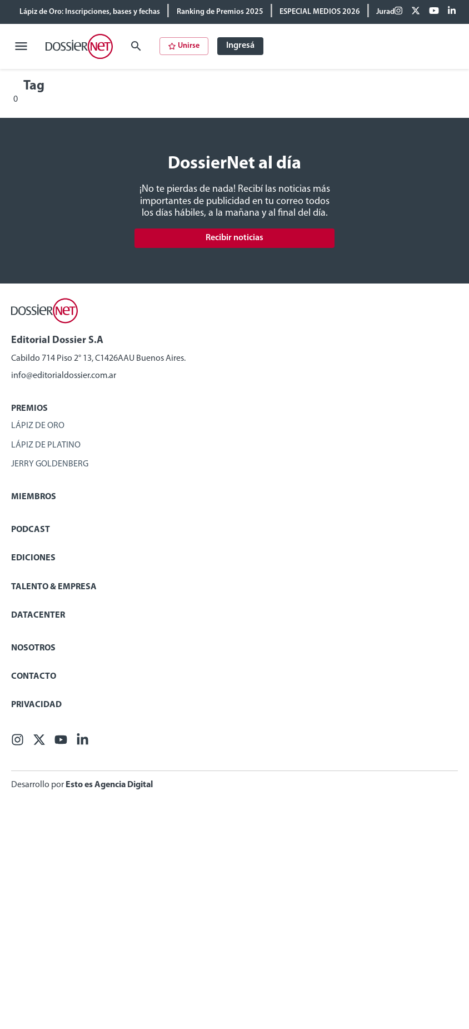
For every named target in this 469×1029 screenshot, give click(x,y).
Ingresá (240, 45)
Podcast (30, 529)
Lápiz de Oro (37, 425)
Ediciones (33, 558)
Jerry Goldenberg (49, 464)
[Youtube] (434, 11)
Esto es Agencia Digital (109, 785)
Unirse (183, 46)
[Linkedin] (452, 11)
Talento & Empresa (54, 587)
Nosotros (33, 648)
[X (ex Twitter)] (415, 11)
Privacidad (36, 704)
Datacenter (38, 615)
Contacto (33, 676)
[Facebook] (398, 11)
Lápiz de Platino (46, 445)
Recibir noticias (234, 237)
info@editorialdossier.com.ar (63, 375)
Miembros (33, 497)
